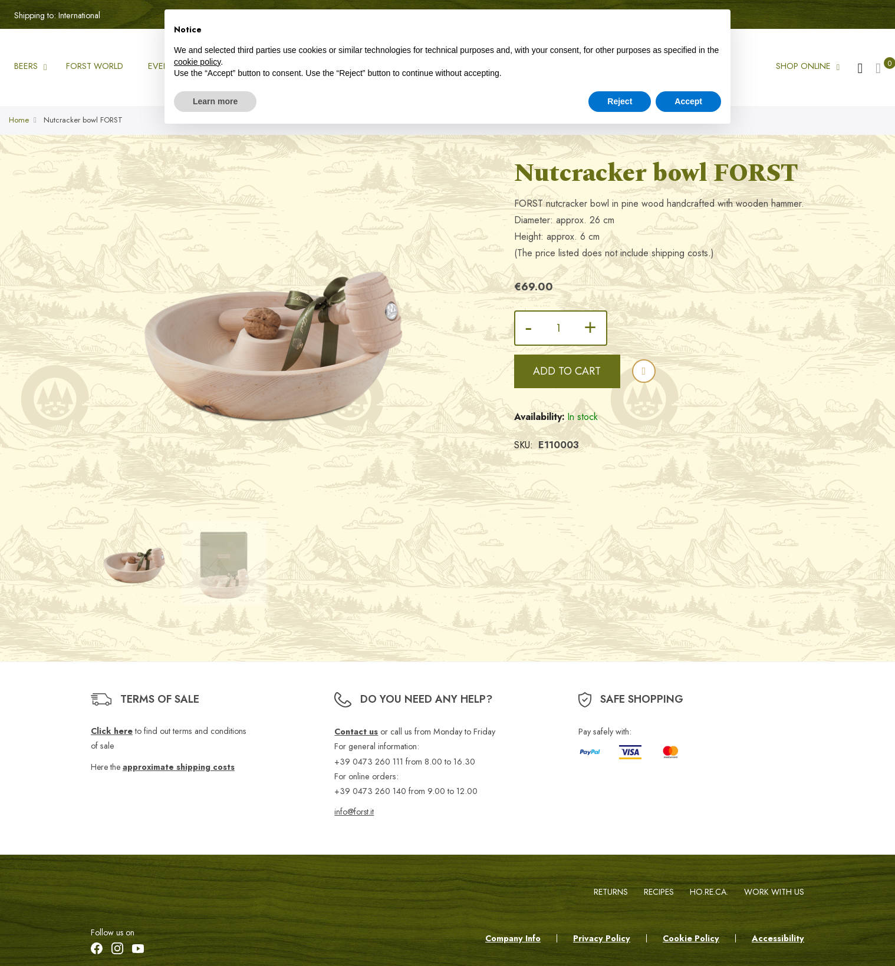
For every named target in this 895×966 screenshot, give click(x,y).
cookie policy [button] (197, 62)
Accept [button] (688, 101)
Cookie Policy (691, 938)
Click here (112, 731)
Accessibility (778, 938)
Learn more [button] (215, 101)
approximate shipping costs (179, 767)
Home (19, 120)
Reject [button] (619, 101)
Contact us (356, 731)
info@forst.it (354, 812)
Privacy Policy (601, 938)
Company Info (513, 938)
